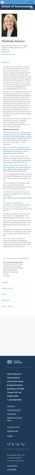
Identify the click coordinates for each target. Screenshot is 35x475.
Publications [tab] (7, 288)
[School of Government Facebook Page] (9, 444)
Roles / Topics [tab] (7, 306)
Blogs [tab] (4, 294)
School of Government (16, 6)
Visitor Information (14, 410)
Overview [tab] (5, 62)
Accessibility (30, 2)
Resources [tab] (6, 300)
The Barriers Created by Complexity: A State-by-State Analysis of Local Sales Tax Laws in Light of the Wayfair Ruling (17, 135)
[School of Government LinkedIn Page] (18, 444)
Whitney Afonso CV (12, 258)
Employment (11, 414)
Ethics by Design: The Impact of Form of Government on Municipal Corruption (16, 168)
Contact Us (11, 406)
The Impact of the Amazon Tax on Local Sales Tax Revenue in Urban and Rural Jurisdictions (17, 149)
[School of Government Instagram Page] (23, 444)
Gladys (10, 436)
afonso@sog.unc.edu (8, 54)
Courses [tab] (5, 282)
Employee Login (12, 431)
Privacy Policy (12, 466)
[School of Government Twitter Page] (13, 444)
